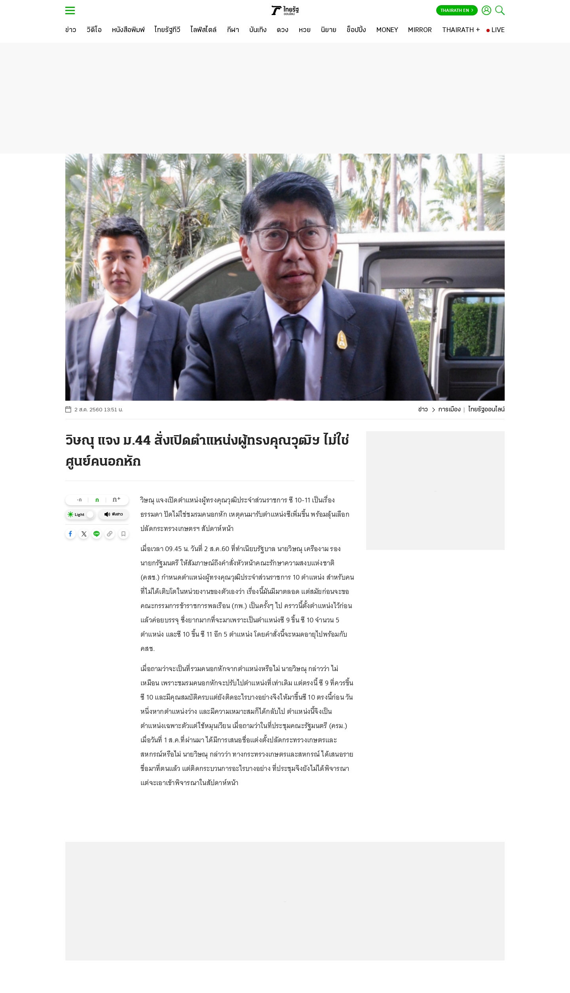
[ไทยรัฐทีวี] (167, 30)
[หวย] (305, 30)
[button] (70, 534)
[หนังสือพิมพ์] (128, 30)
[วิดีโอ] (94, 30)
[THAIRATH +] (461, 30)
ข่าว (423, 410)
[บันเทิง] (258, 30)
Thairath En (457, 10)
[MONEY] (387, 30)
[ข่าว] (70, 30)
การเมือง (449, 410)
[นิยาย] (328, 30)
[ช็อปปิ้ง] (356, 30)
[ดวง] (283, 30)
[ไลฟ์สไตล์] (204, 30)
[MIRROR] (420, 30)
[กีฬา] (233, 30)
